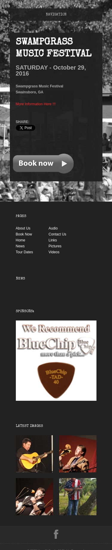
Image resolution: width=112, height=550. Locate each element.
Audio (53, 228)
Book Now (24, 234)
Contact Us (57, 234)
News (20, 246)
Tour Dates (24, 252)
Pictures (55, 246)
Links (53, 240)
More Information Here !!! (36, 104)
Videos (54, 252)
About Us (23, 228)
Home (20, 240)
